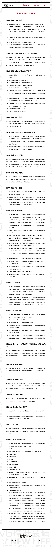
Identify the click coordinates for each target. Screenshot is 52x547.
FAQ (44, 5)
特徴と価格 (25, 5)
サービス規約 (37, 541)
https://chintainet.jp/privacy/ (17, 401)
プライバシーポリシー (25, 541)
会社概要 (13, 541)
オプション (35, 5)
